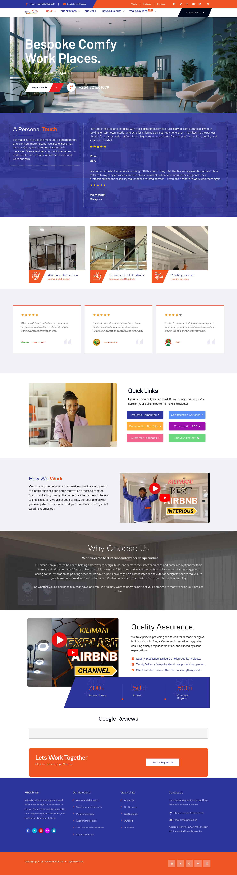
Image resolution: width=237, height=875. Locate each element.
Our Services (130, 807)
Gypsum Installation (86, 820)
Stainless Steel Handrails (122, 278)
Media (134, 4)
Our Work (129, 827)
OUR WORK (90, 11)
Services (161, 4)
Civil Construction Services (90, 827)
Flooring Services (85, 834)
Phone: (42, 4)
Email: (76, 4)
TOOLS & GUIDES (141, 10)
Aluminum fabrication (63, 275)
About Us (129, 800)
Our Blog (128, 820)
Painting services (182, 275)
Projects (147, 4)
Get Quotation (131, 813)
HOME (49, 11)
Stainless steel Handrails (126, 275)
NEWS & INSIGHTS (111, 11)
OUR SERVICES (69, 11)
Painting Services (180, 278)
